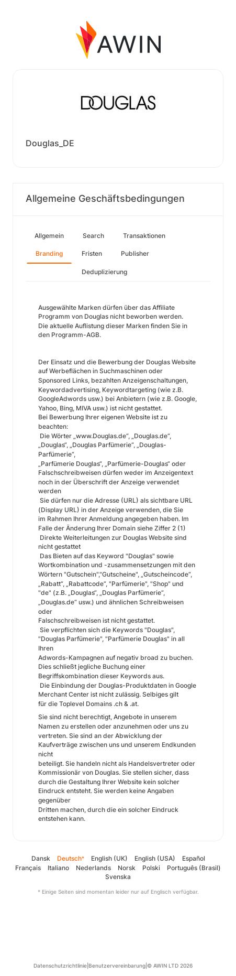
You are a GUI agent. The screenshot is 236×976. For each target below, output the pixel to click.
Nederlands (93, 868)
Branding (49, 253)
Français (28, 868)
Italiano (58, 868)
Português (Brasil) (194, 868)
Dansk (40, 858)
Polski (151, 868)
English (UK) (109, 858)
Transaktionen (144, 236)
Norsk (127, 868)
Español (193, 858)
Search (93, 236)
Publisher (135, 253)
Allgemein (49, 236)
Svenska (118, 877)
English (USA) (154, 858)
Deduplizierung (104, 272)
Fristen (92, 253)
